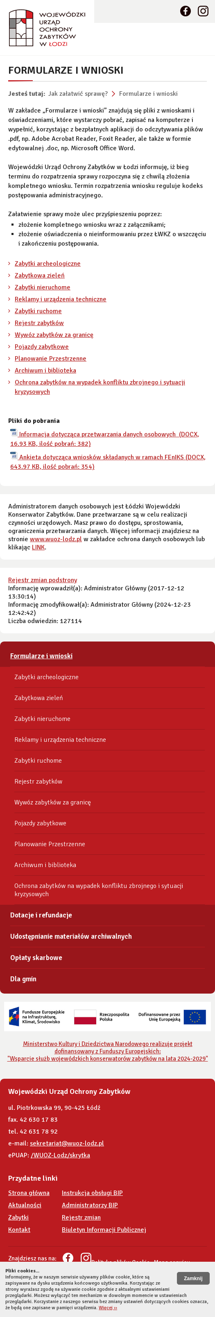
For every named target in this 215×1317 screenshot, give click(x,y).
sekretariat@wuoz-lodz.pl (67, 1143)
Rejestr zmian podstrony (42, 580)
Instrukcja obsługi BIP (92, 1193)
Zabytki (18, 1217)
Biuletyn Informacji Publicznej (104, 1230)
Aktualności (24, 1205)
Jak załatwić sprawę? (78, 94)
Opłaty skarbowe (36, 957)
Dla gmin (23, 979)
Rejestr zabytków (39, 323)
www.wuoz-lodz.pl (56, 539)
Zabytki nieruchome (42, 287)
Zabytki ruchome (38, 311)
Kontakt (19, 1230)
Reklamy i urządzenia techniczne (60, 299)
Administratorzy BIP (90, 1205)
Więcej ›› (108, 1308)
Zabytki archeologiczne (48, 264)
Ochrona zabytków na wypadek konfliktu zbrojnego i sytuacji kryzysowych (98, 890)
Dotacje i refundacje (41, 915)
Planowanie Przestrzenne (50, 359)
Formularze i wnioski (148, 94)
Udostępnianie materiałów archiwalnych (71, 936)
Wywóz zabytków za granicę (54, 335)
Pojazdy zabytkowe (42, 347)
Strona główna (29, 1193)
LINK (38, 547)
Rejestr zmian (81, 1217)
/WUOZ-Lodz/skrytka (60, 1155)
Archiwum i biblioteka (45, 370)
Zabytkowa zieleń (40, 275)
